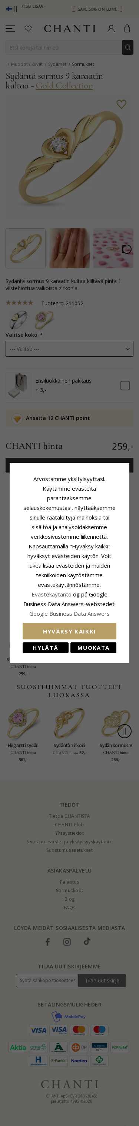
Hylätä (44, 642)
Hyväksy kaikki (69, 626)
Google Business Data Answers (69, 608)
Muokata (94, 642)
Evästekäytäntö (52, 589)
